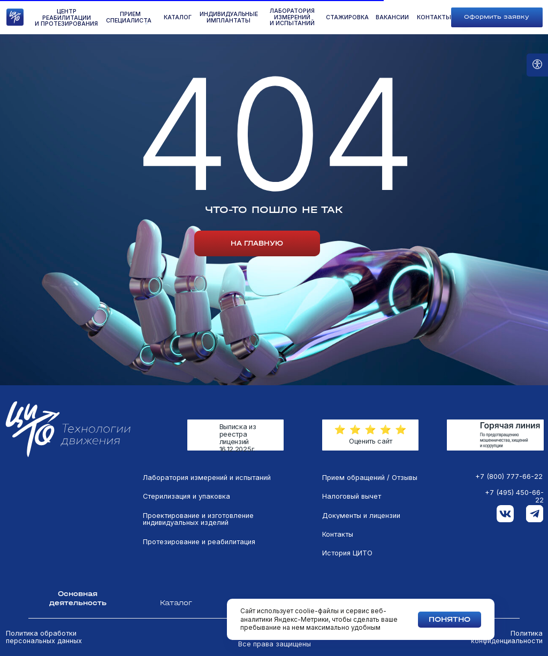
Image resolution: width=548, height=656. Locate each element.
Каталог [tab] (176, 603)
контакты (434, 17)
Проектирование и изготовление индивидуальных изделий (198, 519)
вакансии (392, 17)
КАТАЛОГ (178, 17)
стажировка (347, 17)
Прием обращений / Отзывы (369, 478)
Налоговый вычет (351, 496)
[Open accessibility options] (537, 65)
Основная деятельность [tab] (77, 598)
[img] (495, 435)
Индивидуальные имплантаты (229, 17)
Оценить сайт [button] (370, 441)
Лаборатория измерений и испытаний (207, 478)
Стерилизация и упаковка (186, 496)
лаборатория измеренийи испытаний (292, 17)
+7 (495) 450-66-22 (514, 496)
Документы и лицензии (361, 516)
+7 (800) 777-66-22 (509, 476)
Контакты (337, 534)
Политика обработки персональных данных (44, 637)
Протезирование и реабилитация (199, 542)
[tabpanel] (274, 531)
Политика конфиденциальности (507, 637)
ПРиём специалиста (128, 17)
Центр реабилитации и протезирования (66, 18)
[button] (497, 17)
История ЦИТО (347, 553)
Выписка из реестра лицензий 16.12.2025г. (237, 438)
